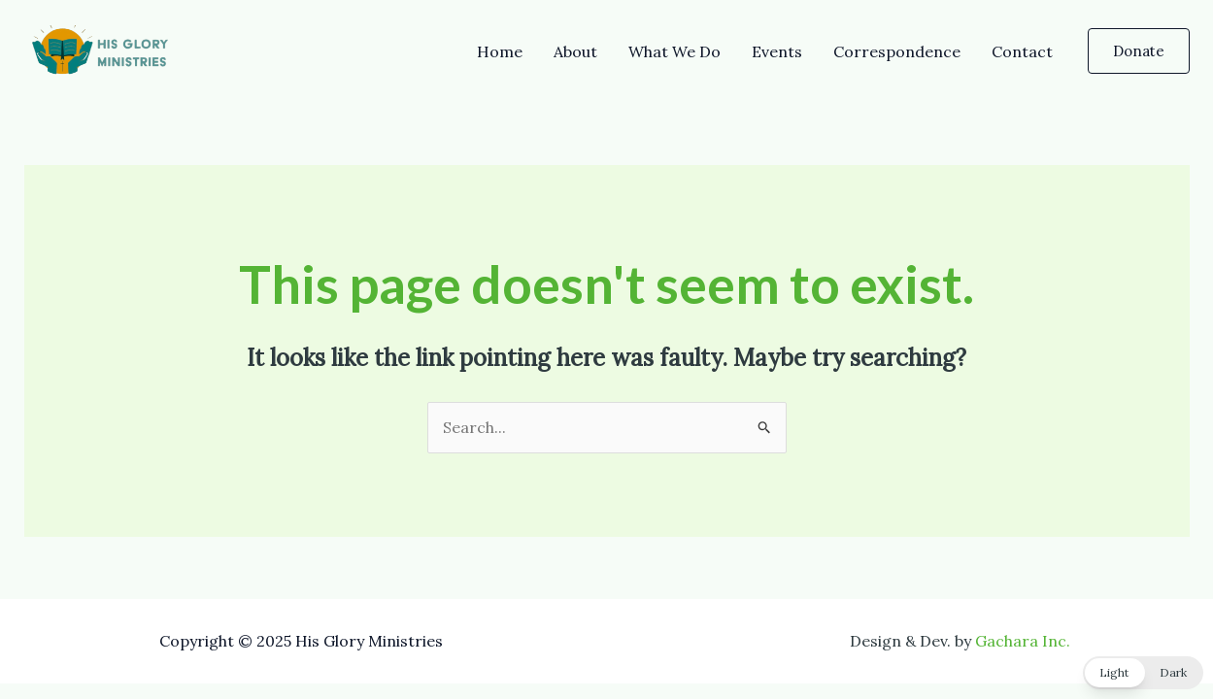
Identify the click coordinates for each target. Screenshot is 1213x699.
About (575, 51)
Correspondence (896, 51)
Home (499, 51)
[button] (1139, 51)
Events (777, 51)
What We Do (674, 51)
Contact (1022, 51)
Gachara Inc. (1022, 640)
